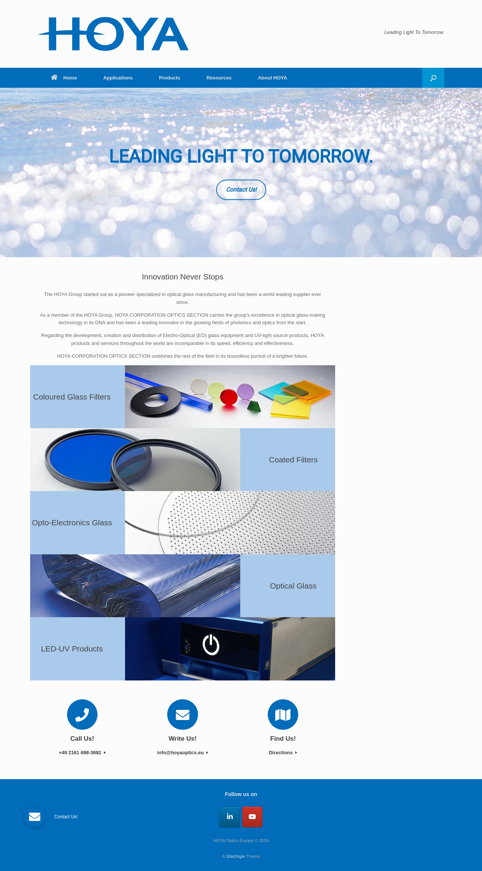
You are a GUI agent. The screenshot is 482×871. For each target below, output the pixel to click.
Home (64, 78)
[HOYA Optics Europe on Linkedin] (230, 817)
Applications (118, 78)
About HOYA (272, 78)
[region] (241, 172)
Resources (218, 78)
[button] (433, 78)
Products (169, 78)
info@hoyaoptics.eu (182, 752)
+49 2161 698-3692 (82, 752)
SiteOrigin (235, 856)
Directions (283, 752)
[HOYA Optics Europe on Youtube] (252, 817)
